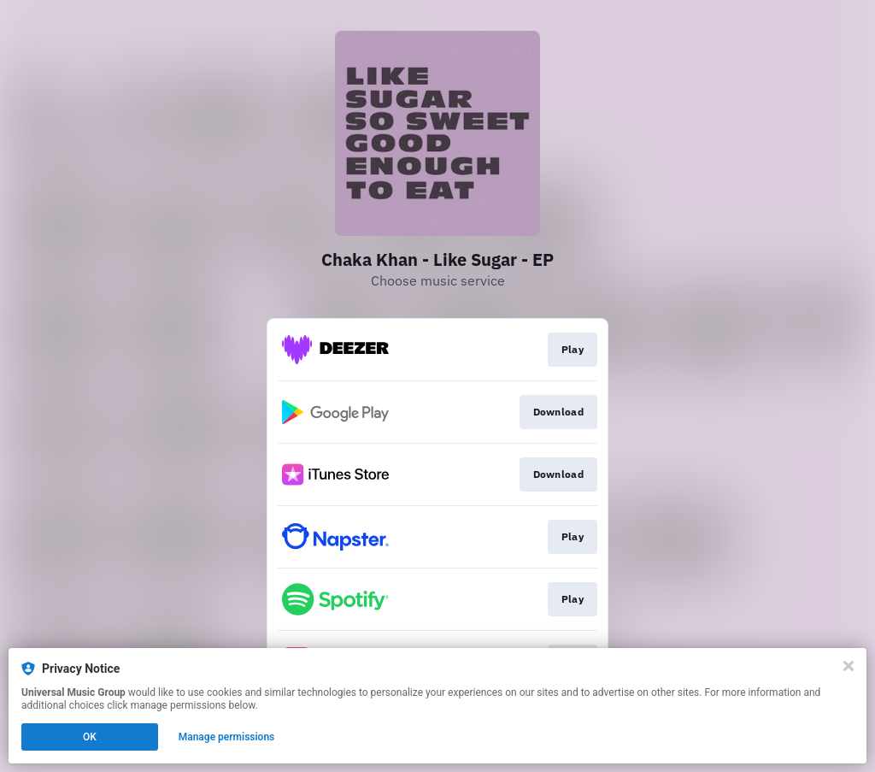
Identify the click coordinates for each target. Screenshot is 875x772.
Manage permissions (227, 737)
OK (90, 737)
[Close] (848, 666)
